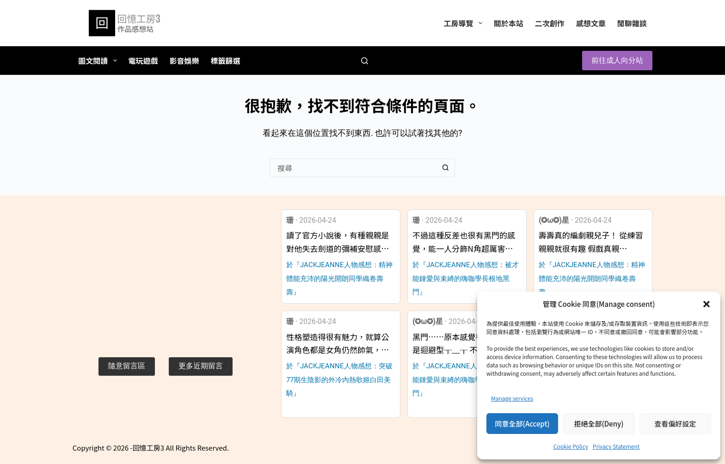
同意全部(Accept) (522, 423)
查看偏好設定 (675, 423)
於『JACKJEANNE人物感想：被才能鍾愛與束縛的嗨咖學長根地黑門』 (465, 278)
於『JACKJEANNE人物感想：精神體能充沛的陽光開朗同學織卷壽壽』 (339, 278)
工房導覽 (464, 23)
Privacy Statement (616, 446)
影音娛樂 (184, 60)
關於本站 (508, 23)
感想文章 (591, 23)
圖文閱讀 (99, 60)
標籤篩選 (225, 60)
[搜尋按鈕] (445, 168)
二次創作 (550, 23)
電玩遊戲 (143, 60)
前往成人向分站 (617, 60)
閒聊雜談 (632, 23)
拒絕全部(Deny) (598, 423)
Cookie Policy (570, 446)
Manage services (512, 398)
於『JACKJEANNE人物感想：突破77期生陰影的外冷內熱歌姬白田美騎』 (339, 379)
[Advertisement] (165, 274)
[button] (706, 304)
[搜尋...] (353, 168)
